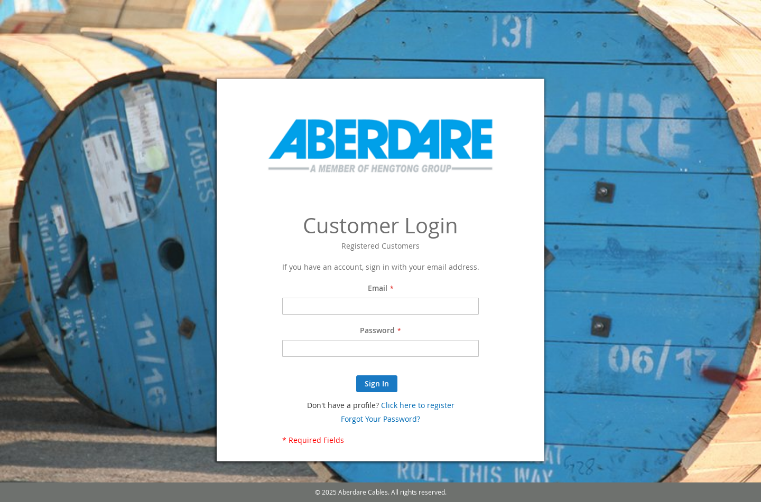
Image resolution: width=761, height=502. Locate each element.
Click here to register (417, 405)
